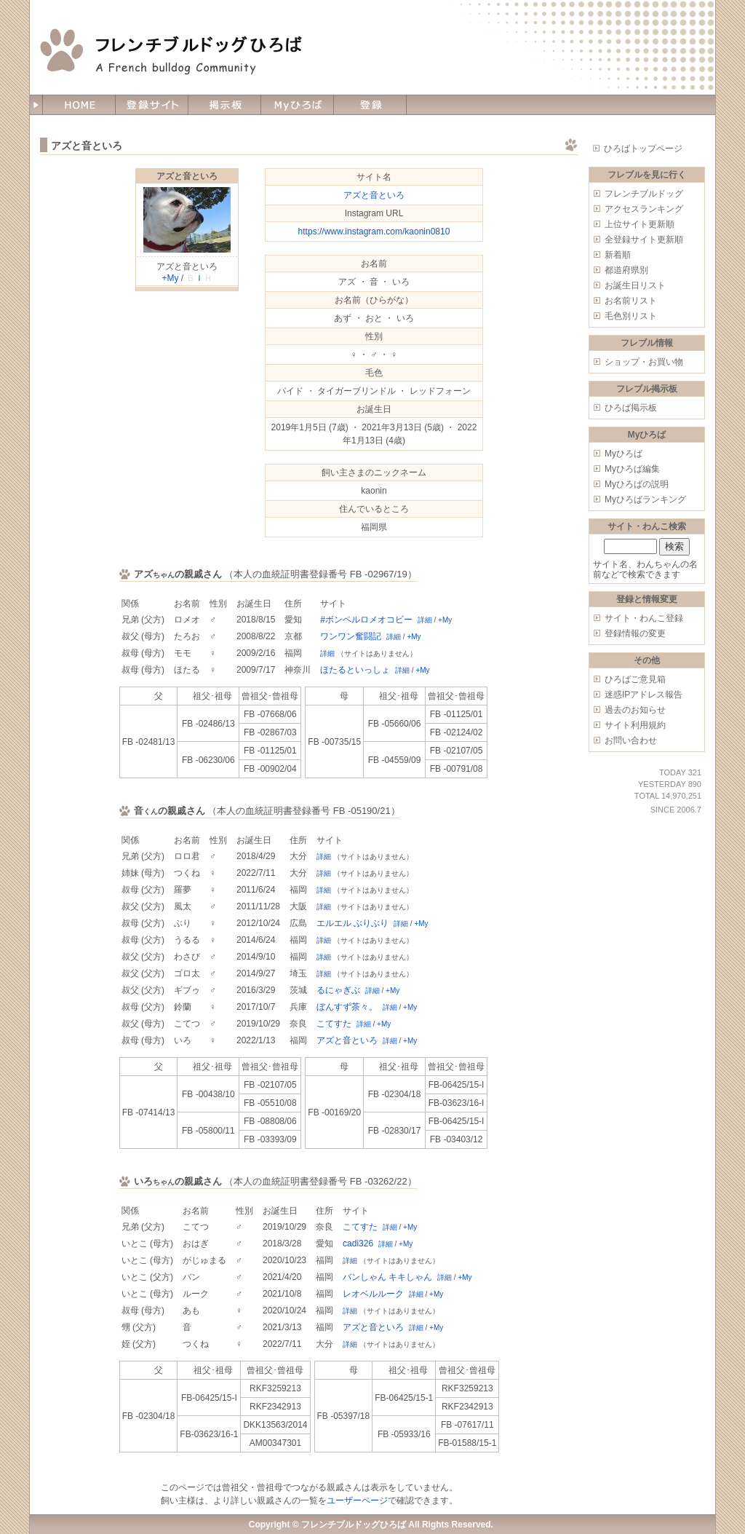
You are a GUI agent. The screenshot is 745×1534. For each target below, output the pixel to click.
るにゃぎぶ (338, 990)
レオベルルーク (373, 1294)
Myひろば (623, 453)
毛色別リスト (631, 316)
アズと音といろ (187, 176)
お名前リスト (631, 301)
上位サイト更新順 (639, 224)
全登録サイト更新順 (644, 239)
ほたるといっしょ (355, 670)
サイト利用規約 (635, 725)
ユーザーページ (357, 1500)
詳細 (425, 620)
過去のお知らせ (635, 710)
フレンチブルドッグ (644, 194)
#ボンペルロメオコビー (366, 619)
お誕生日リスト (635, 285)
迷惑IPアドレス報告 (643, 694)
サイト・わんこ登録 (644, 618)
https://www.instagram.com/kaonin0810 (374, 231)
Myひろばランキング (645, 499)
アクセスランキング (644, 209)
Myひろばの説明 (637, 484)
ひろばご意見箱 (635, 679)
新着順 (618, 255)
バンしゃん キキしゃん (387, 1277)
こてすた (333, 1024)
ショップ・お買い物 (644, 362)
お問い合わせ (631, 740)
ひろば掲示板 (631, 408)
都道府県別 (626, 270)
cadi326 (358, 1243)
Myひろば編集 (632, 469)
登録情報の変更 (635, 633)
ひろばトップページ (643, 148)
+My (170, 278)
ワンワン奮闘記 (350, 636)
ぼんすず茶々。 (347, 1007)
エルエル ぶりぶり (352, 923)
